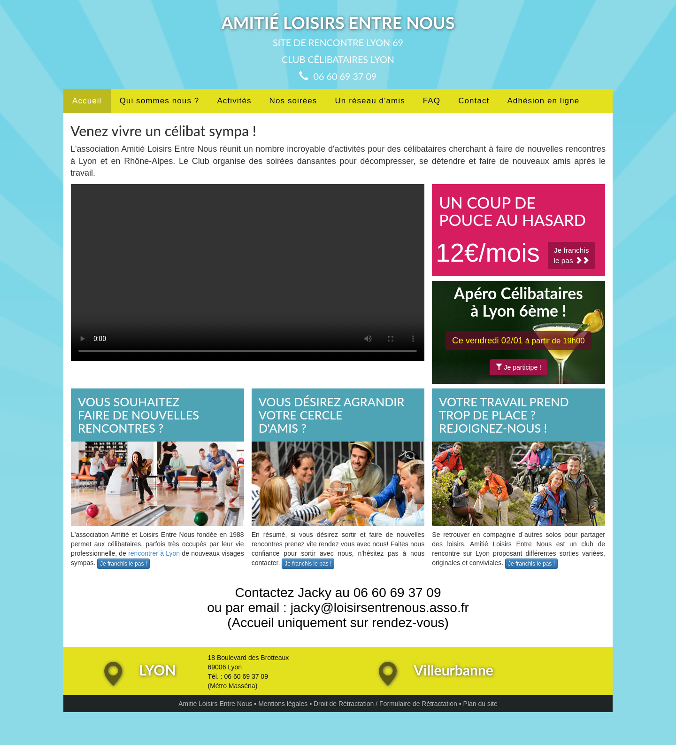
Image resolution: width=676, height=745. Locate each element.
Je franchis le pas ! (123, 563)
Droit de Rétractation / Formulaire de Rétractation (385, 703)
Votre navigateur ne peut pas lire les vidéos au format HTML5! (247, 272)
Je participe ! (518, 367)
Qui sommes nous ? (160, 100)
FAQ (431, 100)
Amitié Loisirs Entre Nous (215, 703)
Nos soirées (293, 100)
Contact (473, 100)
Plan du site (480, 703)
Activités (234, 100)
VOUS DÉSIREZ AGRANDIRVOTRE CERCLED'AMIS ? (332, 415)
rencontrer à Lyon (154, 553)
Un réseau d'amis (370, 100)
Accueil (87, 100)
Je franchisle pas (571, 255)
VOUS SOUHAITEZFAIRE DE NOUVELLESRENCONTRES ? (138, 415)
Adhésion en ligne (543, 100)
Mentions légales (282, 703)
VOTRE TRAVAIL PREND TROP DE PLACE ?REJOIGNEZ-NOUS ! (503, 415)
